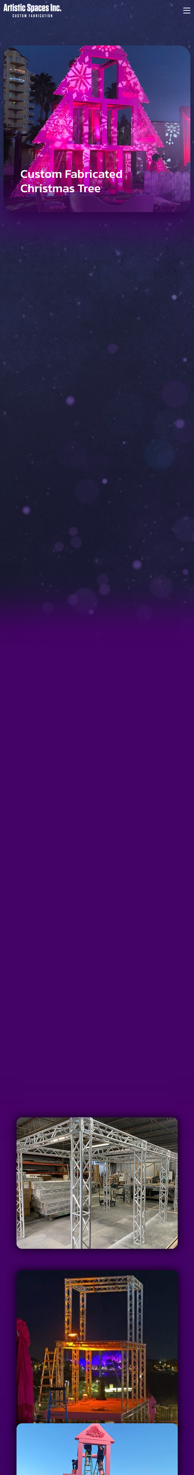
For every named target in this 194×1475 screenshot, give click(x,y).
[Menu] (186, 10)
